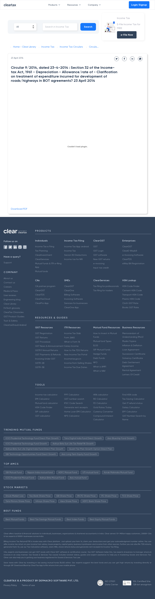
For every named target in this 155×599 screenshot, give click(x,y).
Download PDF (19, 208)
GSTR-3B (39, 367)
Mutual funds (41, 271)
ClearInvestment (43, 255)
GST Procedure (42, 342)
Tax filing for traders (103, 290)
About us (8, 278)
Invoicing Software (73, 299)
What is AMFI (99, 366)
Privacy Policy (10, 585)
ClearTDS (127, 259)
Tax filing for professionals (106, 286)
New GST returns (101, 259)
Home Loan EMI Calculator (77, 411)
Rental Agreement (131, 370)
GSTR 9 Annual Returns (46, 350)
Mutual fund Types (102, 341)
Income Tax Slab (72, 333)
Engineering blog (12, 299)
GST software (100, 255)
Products (54, 5)
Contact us (9, 282)
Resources (74, 5)
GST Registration (43, 333)
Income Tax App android (76, 246)
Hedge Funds (100, 354)
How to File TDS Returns (76, 350)
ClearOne (69, 290)
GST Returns (41, 337)
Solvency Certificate (132, 358)
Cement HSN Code (132, 290)
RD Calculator (100, 399)
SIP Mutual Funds (101, 349)
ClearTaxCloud (42, 299)
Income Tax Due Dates (75, 367)
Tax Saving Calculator (133, 399)
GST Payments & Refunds (48, 354)
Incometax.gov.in (72, 359)
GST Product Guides (14, 316)
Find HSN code (129, 394)
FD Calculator (100, 403)
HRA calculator (100, 394)
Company (95, 5)
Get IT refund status (132, 403)
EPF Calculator (129, 411)
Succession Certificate (133, 354)
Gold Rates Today (102, 407)
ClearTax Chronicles (14, 312)
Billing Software (72, 294)
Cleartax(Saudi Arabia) (15, 325)
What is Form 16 (72, 342)
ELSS (95, 345)
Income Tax (70, 251)
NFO (95, 362)
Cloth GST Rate (130, 303)
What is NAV (99, 371)
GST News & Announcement (49, 346)
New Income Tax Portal (75, 354)
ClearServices (42, 259)
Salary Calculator (131, 407)
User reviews (10, 295)
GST (95, 246)
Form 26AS (69, 337)
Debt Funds (99, 358)
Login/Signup (139, 4)
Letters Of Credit (131, 374)
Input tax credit (101, 267)
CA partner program (45, 286)
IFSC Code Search (73, 403)
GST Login (98, 251)
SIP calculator (42, 411)
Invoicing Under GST (45, 359)
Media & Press (11, 291)
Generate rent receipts (76, 407)
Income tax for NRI (73, 259)
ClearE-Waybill (129, 251)
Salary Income (71, 346)
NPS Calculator (71, 416)
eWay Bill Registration (133, 263)
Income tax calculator (46, 394)
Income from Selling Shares (78, 363)
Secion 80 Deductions (75, 255)
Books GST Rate (130, 307)
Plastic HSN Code (131, 299)
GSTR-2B (39, 363)
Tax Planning (41, 251)
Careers (8, 287)
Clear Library (10, 304)
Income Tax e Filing (44, 246)
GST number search (74, 399)
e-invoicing (98, 263)
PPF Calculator (71, 394)
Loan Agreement (130, 349)
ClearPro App (42, 303)
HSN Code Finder (130, 286)
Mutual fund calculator (46, 403)
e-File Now (127, 34)
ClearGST (127, 246)
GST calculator (42, 416)
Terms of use (28, 585)
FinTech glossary (12, 308)
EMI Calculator (42, 399)
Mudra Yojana (129, 341)
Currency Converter (103, 411)
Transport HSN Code (132, 294)
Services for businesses (76, 303)
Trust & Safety (11, 320)
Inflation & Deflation (132, 345)
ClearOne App (71, 307)
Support (8, 262)
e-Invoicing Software (132, 255)
